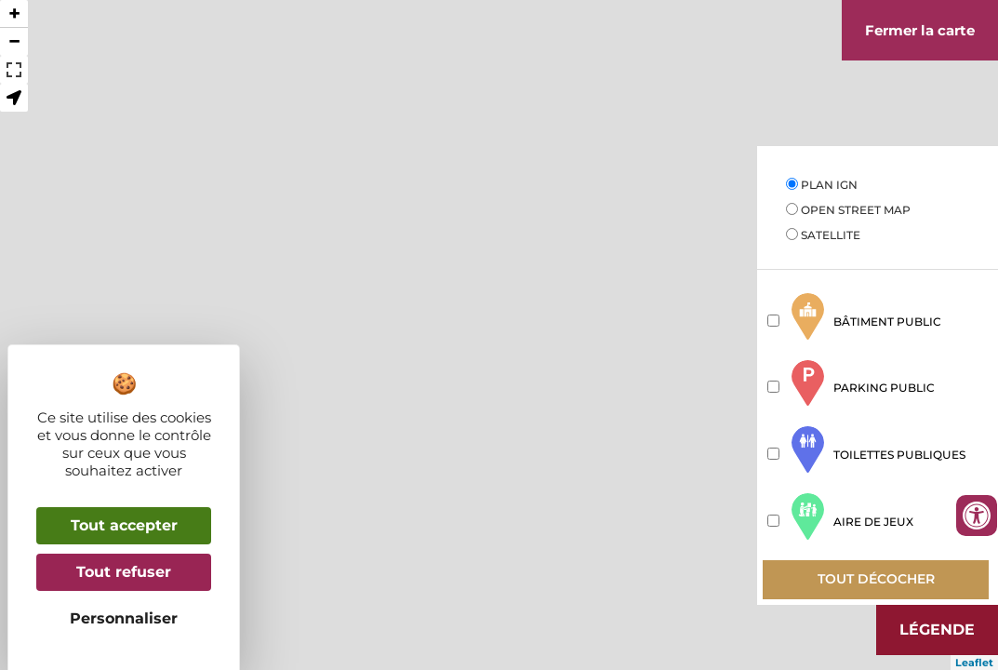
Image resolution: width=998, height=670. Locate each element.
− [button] (14, 41)
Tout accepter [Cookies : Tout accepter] (124, 525)
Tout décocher (876, 578)
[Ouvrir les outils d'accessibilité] (976, 515)
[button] (14, 98)
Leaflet (974, 662)
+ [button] (14, 13)
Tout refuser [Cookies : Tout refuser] (123, 572)
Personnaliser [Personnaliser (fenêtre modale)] (124, 618)
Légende (937, 629)
